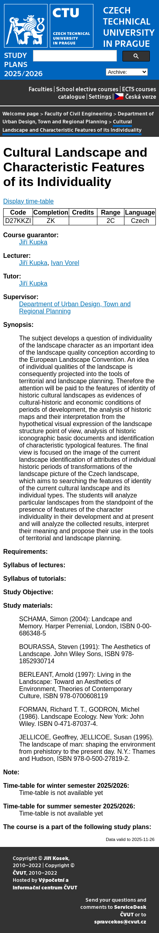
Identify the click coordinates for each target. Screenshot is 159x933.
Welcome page (20, 113)
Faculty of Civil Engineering (78, 113)
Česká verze (135, 96)
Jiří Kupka (33, 242)
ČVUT (19, 872)
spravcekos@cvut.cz (120, 921)
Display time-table (28, 201)
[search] (74, 56)
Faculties (40, 88)
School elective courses (87, 88)
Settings (100, 96)
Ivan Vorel (65, 262)
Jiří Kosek (56, 858)
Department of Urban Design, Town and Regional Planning (78, 117)
